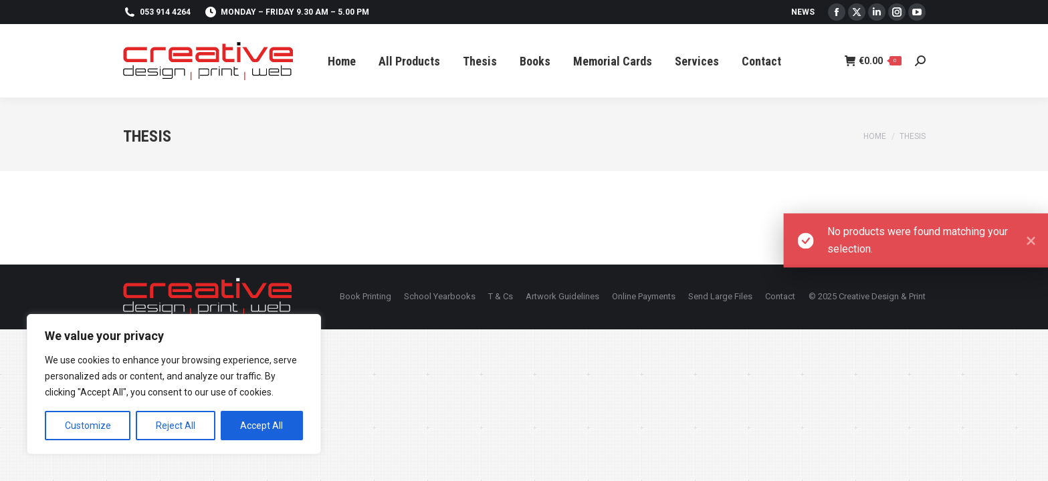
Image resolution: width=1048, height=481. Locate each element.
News (803, 12)
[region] (174, 384)
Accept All (261, 425)
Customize (88, 425)
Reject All (175, 425)
